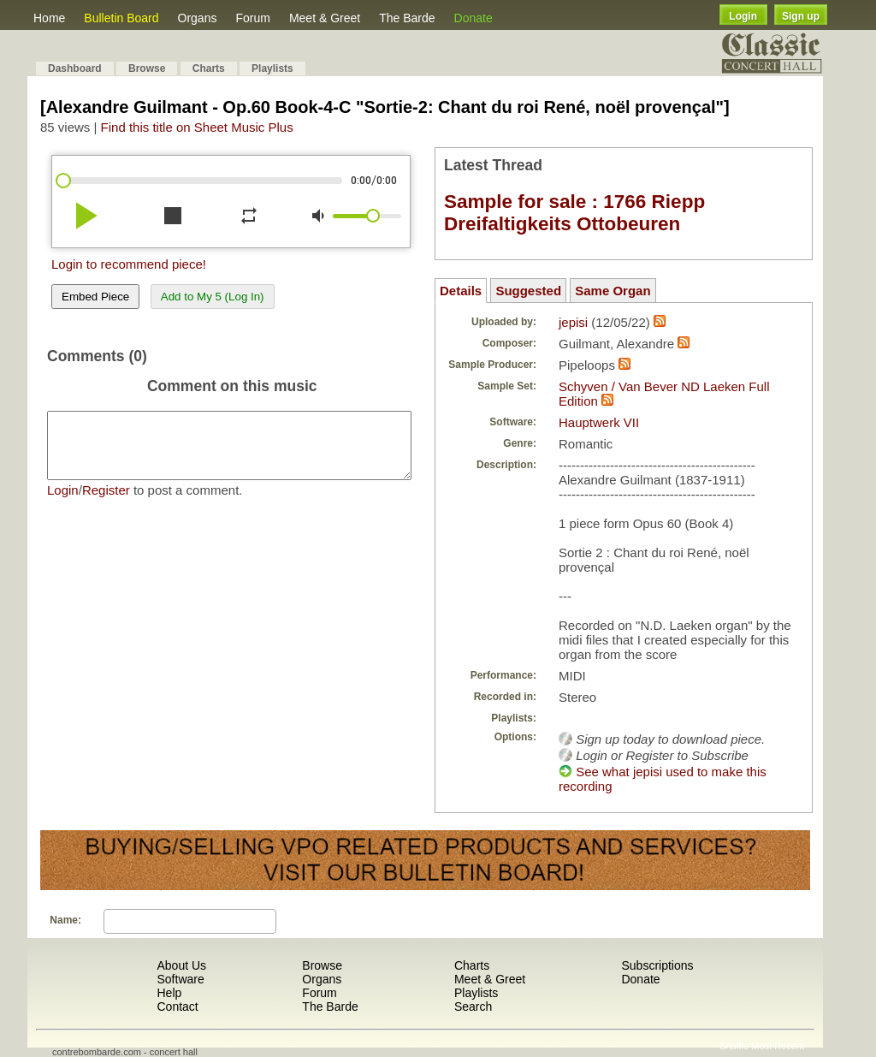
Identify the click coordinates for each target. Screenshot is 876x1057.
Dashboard (75, 68)
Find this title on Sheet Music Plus (197, 127)
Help (169, 993)
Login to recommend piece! (128, 264)
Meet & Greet (324, 18)
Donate (473, 18)
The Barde (407, 18)
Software (180, 979)
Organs (197, 18)
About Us (181, 965)
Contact (177, 1006)
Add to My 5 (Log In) (212, 296)
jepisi (573, 322)
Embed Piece (95, 296)
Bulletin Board (121, 18)
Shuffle (734, 1046)
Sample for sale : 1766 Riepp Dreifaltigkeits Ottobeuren (574, 213)
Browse (146, 68)
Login (743, 16)
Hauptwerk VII (599, 422)
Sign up (801, 16)
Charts (208, 68)
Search (473, 1006)
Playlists (272, 68)
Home (49, 18)
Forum (252, 18)
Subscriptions (657, 965)
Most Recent (777, 1046)
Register (106, 503)
